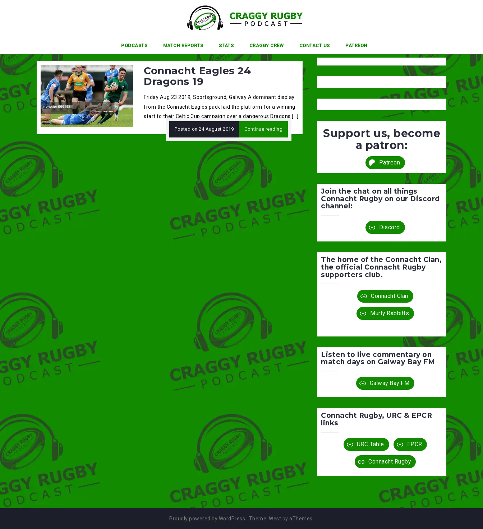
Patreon (356, 45)
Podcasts (134, 45)
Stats (226, 45)
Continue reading (263, 129)
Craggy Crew (266, 45)
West (275, 518)
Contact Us (314, 45)
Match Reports (183, 45)
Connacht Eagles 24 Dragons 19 (197, 76)
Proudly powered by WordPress (207, 518)
